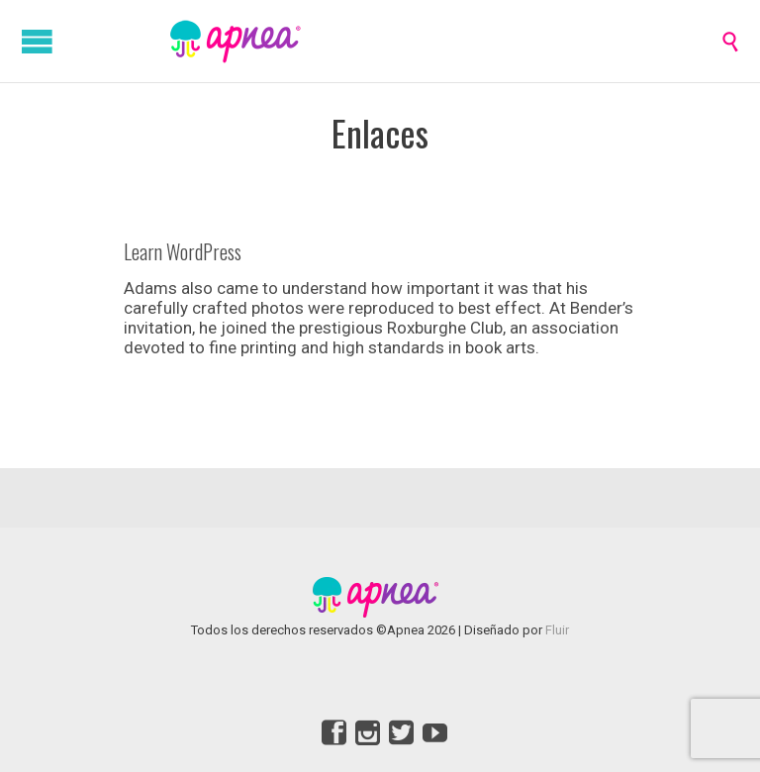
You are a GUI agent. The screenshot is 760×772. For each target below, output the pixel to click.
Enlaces (380, 132)
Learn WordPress (182, 251)
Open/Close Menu (37, 41)
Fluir (557, 630)
